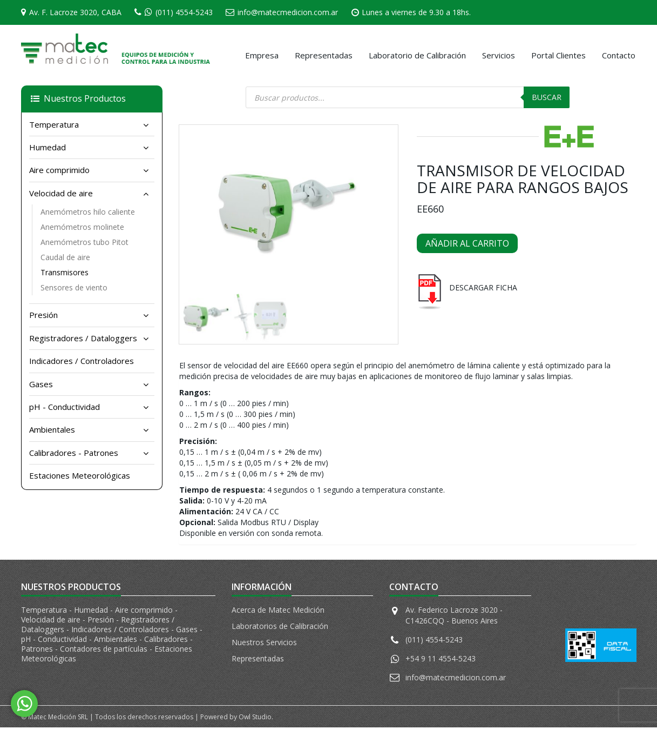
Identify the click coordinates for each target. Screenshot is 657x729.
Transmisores (64, 272)
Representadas (324, 55)
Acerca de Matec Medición (278, 611)
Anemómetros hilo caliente (87, 212)
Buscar (546, 97)
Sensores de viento (73, 287)
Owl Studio (255, 718)
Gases (41, 384)
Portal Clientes (558, 55)
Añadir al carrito (467, 243)
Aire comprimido (59, 169)
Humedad (47, 147)
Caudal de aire (65, 257)
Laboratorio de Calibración (417, 55)
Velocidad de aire (61, 193)
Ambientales (52, 429)
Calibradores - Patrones (73, 452)
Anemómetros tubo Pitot (84, 242)
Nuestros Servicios (264, 644)
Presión (43, 314)
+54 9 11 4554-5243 (440, 660)
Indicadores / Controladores (81, 360)
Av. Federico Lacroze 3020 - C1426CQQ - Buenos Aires (454, 616)
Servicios (498, 55)
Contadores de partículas (105, 650)
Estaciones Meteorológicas (79, 475)
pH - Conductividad (64, 406)
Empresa (262, 55)
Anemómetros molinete (82, 227)
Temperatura (54, 124)
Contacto (618, 55)
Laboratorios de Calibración (280, 627)
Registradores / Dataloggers (83, 338)
